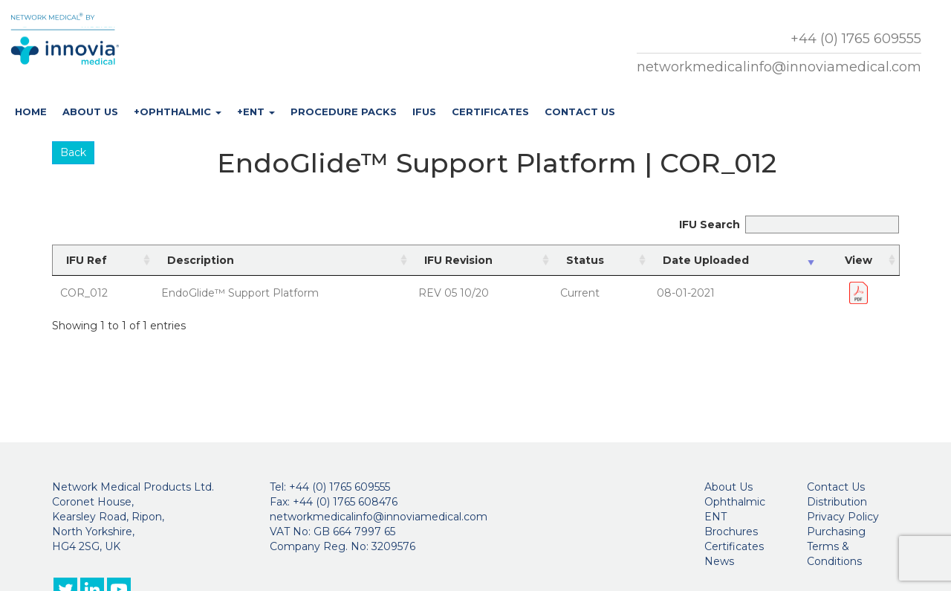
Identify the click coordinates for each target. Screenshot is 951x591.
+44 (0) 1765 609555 (856, 38)
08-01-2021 (686, 293)
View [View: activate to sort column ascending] (858, 260)
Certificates (490, 111)
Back (73, 152)
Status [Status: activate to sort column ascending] (585, 260)
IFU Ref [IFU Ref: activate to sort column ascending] (86, 260)
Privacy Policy (843, 516)
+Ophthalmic (177, 111)
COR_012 (84, 293)
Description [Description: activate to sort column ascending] (200, 260)
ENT (715, 516)
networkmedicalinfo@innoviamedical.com (779, 67)
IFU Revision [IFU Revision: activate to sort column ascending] (458, 260)
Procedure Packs (344, 111)
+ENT (256, 111)
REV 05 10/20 (453, 293)
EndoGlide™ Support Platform (240, 293)
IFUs (424, 111)
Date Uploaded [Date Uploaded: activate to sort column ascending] (706, 260)
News (719, 561)
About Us (90, 111)
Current (580, 293)
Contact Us (580, 111)
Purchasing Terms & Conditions (836, 546)
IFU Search (789, 224)
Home (31, 111)
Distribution (837, 501)
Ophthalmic (734, 501)
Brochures (731, 531)
